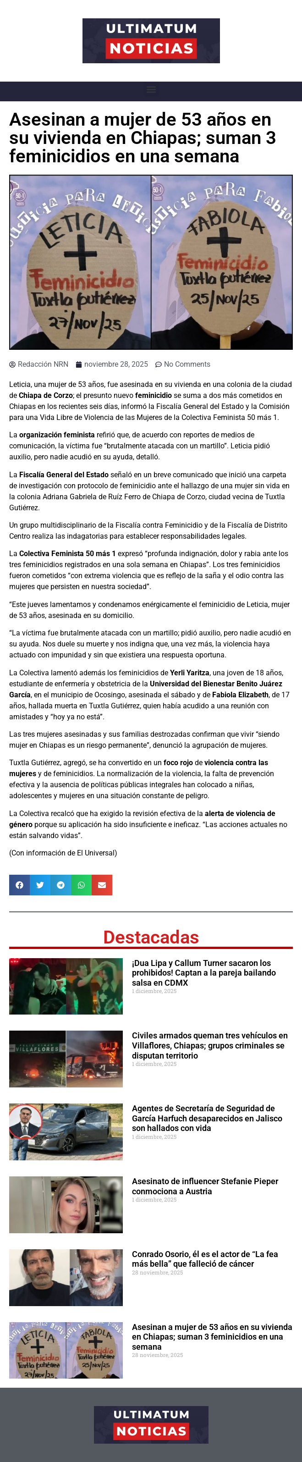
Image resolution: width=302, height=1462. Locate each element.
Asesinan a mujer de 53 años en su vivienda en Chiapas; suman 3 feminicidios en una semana (212, 1337)
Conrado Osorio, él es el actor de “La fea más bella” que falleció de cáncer (205, 1259)
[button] (151, 89)
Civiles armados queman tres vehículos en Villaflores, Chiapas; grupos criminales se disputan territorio (210, 1045)
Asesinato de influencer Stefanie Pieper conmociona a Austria (205, 1186)
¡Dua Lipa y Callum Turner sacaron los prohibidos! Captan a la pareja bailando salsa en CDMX (204, 973)
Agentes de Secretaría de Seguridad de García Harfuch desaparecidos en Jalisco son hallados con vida (207, 1118)
